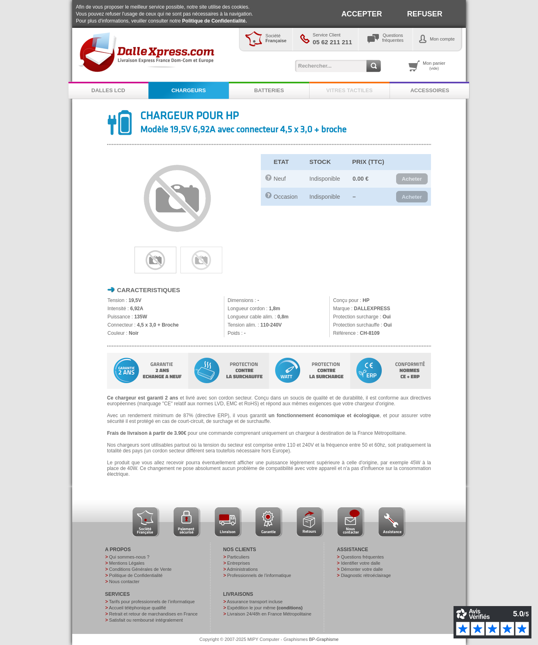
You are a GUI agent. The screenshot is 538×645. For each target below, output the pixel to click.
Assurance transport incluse (255, 601)
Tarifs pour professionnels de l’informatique (152, 601)
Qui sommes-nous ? (129, 556)
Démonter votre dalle (362, 569)
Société (275, 38)
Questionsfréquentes (393, 38)
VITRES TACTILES (349, 90)
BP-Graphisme (324, 639)
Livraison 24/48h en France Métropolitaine (269, 613)
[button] (412, 179)
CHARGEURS (188, 90)
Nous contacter (124, 581)
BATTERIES (269, 90)
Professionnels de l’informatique (259, 575)
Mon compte (442, 38)
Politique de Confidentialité (135, 575)
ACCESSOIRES (429, 90)
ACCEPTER (361, 14)
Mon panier (434, 65)
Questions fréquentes (362, 556)
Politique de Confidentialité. (214, 21)
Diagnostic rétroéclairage (366, 575)
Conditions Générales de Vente (140, 569)
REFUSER (424, 14)
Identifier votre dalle (360, 563)
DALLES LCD (108, 90)
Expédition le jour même (265, 607)
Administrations (242, 569)
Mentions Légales (126, 563)
